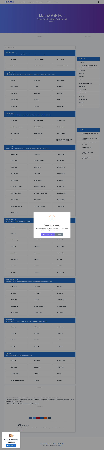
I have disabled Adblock (48, 234)
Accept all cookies (11, 445)
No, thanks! (58, 234)
